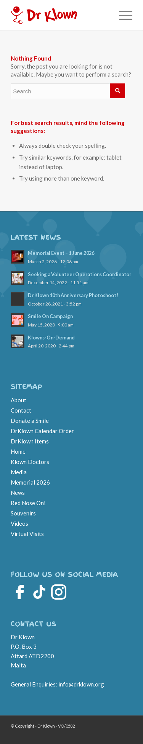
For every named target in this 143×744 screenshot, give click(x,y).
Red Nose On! (28, 502)
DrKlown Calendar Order (42, 430)
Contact (21, 410)
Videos (19, 523)
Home (18, 451)
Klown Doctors (30, 461)
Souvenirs (23, 513)
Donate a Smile (30, 420)
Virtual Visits (27, 533)
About (18, 400)
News (18, 492)
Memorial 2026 (30, 482)
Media (19, 472)
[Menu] (121, 15)
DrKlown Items (30, 441)
